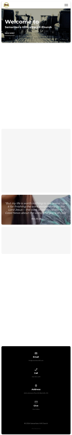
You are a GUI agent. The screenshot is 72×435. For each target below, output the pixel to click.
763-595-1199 (36, 377)
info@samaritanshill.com (36, 360)
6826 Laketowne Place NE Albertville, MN (36, 393)
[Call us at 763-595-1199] (36, 369)
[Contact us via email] (36, 353)
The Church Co (36, 428)
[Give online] (36, 401)
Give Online (36, 409)
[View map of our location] (36, 385)
